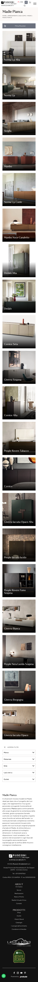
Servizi (19, 890)
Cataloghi (19, 922)
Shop (19, 912)
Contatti (19, 903)
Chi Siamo (19, 887)
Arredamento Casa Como (17, 15)
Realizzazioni (19, 893)
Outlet (19, 916)
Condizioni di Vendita (19, 929)
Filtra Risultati (15, 26)
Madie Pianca (7, 17)
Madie (29, 15)
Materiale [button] (7, 759)
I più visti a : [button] (8, 773)
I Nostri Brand (19, 919)
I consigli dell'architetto (19, 926)
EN (22, 2)
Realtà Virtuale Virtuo (19, 900)
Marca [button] (6, 752)
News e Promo (19, 897)
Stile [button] (5, 766)
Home (4, 15)
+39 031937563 (20, 873)
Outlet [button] (6, 779)
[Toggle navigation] (35, 3)
